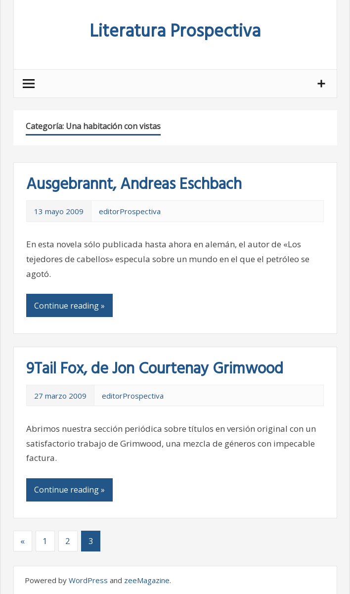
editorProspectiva (130, 211)
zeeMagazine (147, 580)
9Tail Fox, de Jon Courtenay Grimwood (154, 369)
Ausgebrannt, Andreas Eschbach (134, 184)
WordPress (88, 580)
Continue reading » (69, 305)
